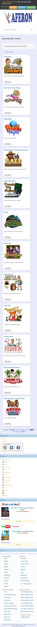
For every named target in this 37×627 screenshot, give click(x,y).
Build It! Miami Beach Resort (12, 367)
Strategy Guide (26, 584)
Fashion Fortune (8, 336)
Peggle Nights (8, 119)
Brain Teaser (6, 480)
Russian (6, 586)
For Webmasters (25, 580)
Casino (4, 493)
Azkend (6, 212)
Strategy (5, 490)
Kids (4, 488)
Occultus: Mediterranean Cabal (28, 606)
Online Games (31, 7)
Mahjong (5, 462)
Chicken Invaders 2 (9, 603)
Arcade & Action (7, 459)
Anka (5, 592)
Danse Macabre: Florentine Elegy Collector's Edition (28, 592)
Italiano (6, 572)
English (6, 561)
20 (25, 429)
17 (17, 429)
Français (6, 569)
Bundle (4, 495)
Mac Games (22, 7)
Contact (23, 566)
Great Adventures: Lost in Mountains (14, 398)
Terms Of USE (24, 564)
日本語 (5, 583)
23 (34, 429)
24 (13, 431)
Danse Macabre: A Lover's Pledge (28, 600)
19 (23, 429)
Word (4, 469)
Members (23, 569)
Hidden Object (6, 472)
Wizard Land (7, 243)
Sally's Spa (7, 617)
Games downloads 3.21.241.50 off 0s (16, 2)
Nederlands (7, 575)
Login (3, 438)
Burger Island (7, 620)
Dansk (5, 558)
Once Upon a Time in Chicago (12, 88)
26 (19, 431)
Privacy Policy (24, 561)
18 (20, 429)
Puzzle (4, 464)
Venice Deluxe (8, 614)
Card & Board (6, 467)
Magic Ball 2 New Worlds (10, 608)
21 (28, 429)
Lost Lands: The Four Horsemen (28, 608)
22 (31, 429)
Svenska (6, 580)
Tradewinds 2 (7, 597)
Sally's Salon (7, 611)
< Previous (12, 429)
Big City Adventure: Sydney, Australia (11, 606)
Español (6, 566)
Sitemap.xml (22, 626)
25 (16, 431)
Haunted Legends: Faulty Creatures (28, 597)
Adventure (5, 482)
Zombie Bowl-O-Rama (10, 594)
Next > (23, 431)
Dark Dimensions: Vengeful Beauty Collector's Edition (28, 611)
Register (4, 441)
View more (7, 81)
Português (6, 578)
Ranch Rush (7, 600)
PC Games (13, 7)
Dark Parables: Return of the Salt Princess (28, 603)
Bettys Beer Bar (8, 274)
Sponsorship (24, 578)
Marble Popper (6, 477)
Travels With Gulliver (10, 181)
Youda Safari (7, 56)
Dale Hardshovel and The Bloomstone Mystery (17, 150)
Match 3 (5, 475)
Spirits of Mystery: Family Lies (28, 594)
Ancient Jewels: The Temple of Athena (22, 531)
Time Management (7, 485)
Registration (24, 575)
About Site (23, 558)
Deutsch (6, 564)
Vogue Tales (7, 305)
